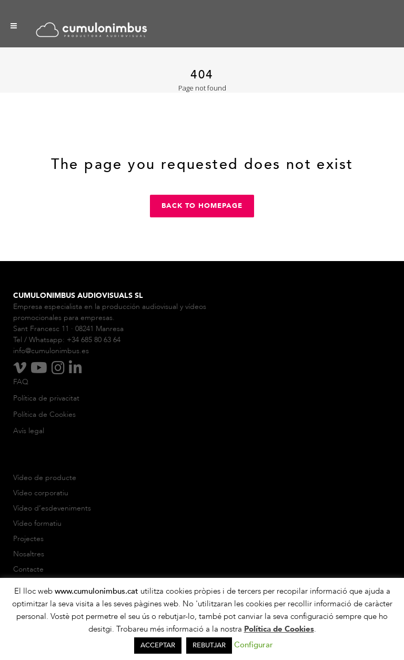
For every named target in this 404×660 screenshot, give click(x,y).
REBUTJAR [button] (209, 645)
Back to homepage (202, 206)
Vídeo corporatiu (40, 493)
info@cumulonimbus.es (51, 351)
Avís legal (28, 431)
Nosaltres (29, 554)
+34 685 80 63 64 (93, 340)
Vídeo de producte (44, 478)
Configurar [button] (253, 644)
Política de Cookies (44, 414)
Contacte (28, 569)
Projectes (28, 539)
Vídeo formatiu (38, 523)
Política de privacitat (46, 398)
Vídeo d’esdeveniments (52, 508)
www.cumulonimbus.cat (97, 591)
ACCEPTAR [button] (157, 645)
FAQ (20, 382)
